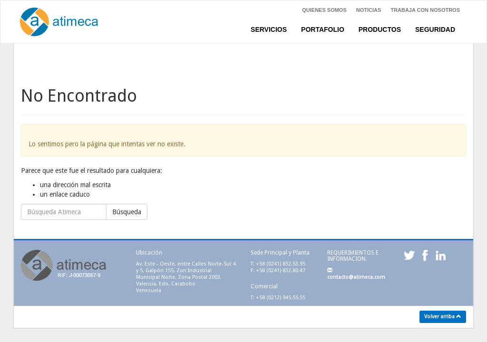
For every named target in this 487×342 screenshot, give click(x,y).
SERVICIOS (269, 29)
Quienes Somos (324, 10)
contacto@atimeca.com (356, 273)
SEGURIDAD (435, 29)
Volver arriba (442, 317)
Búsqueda (126, 212)
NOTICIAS (368, 10)
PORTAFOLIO (322, 29)
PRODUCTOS (380, 29)
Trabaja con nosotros (425, 10)
